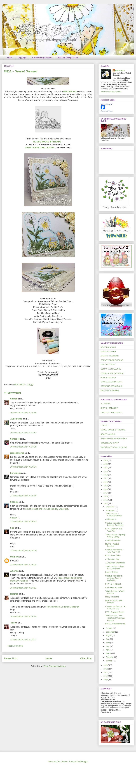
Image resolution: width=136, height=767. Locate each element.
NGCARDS (120, 70)
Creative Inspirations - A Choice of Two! (115, 607)
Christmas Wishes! (113, 540)
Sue (12, 528)
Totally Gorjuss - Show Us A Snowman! (114, 567)
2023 (106, 471)
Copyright (22, 57)
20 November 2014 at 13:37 (23, 433)
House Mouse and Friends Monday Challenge (46, 509)
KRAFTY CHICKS (108, 434)
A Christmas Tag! (112, 559)
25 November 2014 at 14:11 (23, 588)
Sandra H (14, 439)
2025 (106, 464)
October (109, 628)
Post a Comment (15, 646)
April (108, 650)
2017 (106, 493)
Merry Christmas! (112, 597)
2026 (106, 460)
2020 (106, 482)
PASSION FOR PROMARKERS (114, 438)
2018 (106, 489)
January (109, 661)
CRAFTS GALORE (108, 352)
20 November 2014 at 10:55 (23, 412)
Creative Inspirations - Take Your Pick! (114, 551)
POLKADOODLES (108, 377)
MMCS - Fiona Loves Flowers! (114, 601)
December (110, 507)
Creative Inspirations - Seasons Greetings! (114, 524)
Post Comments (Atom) (55, 666)
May (108, 646)
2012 (106, 669)
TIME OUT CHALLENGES (111, 412)
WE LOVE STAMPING (110, 390)
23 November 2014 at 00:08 (23, 550)
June (108, 643)
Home (9, 57)
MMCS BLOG (70, 91)
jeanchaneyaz (17, 453)
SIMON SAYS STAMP (110, 443)
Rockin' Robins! (111, 572)
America (14, 571)
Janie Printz (16, 419)
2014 (106, 503)
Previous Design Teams (67, 57)
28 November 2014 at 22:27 (23, 640)
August (109, 635)
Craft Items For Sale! (113, 587)
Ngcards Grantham (107, 104)
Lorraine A (15, 473)
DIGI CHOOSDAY (108, 364)
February (110, 657)
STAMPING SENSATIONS (111, 386)
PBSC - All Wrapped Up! (115, 624)
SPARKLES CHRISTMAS (111, 382)
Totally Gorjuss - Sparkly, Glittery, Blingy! (115, 535)
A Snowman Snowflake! (115, 563)
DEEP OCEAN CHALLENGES (40, 147)
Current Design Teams (42, 57)
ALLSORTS (105, 404)
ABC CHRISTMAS (108, 347)
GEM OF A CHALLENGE (111, 369)
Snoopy (14, 502)
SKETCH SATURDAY (109, 408)
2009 (106, 679)
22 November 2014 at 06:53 (23, 522)
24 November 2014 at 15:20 (23, 565)
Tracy (13, 623)
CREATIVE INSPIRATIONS (112, 360)
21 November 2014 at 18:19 (23, 496)
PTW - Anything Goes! (114, 612)
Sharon (13, 399)
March (108, 653)
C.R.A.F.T (105, 426)
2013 (106, 665)
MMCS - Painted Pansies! (112, 545)
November (110, 510)
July (107, 639)
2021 (106, 478)
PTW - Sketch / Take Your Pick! (113, 530)
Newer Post (10, 658)
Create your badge (107, 111)
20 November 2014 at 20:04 (23, 467)
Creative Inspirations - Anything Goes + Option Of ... (114, 578)
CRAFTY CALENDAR (110, 356)
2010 (106, 676)
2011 (106, 672)
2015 (106, 500)
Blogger (84, 761)
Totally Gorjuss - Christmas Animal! (113, 514)
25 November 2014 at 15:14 (23, 617)
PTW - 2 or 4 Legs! (113, 584)
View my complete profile (111, 92)
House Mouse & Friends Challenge (63, 607)
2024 (106, 467)
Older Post (86, 658)
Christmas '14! (111, 519)
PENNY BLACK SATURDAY (112, 373)
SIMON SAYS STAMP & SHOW (114, 447)
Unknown (15, 557)
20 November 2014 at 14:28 (23, 447)
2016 (106, 496)
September (110, 632)
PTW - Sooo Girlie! (113, 555)
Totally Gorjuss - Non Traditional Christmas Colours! (115, 618)
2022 (106, 475)
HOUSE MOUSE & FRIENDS (47, 142)
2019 (106, 486)
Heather (14, 594)
